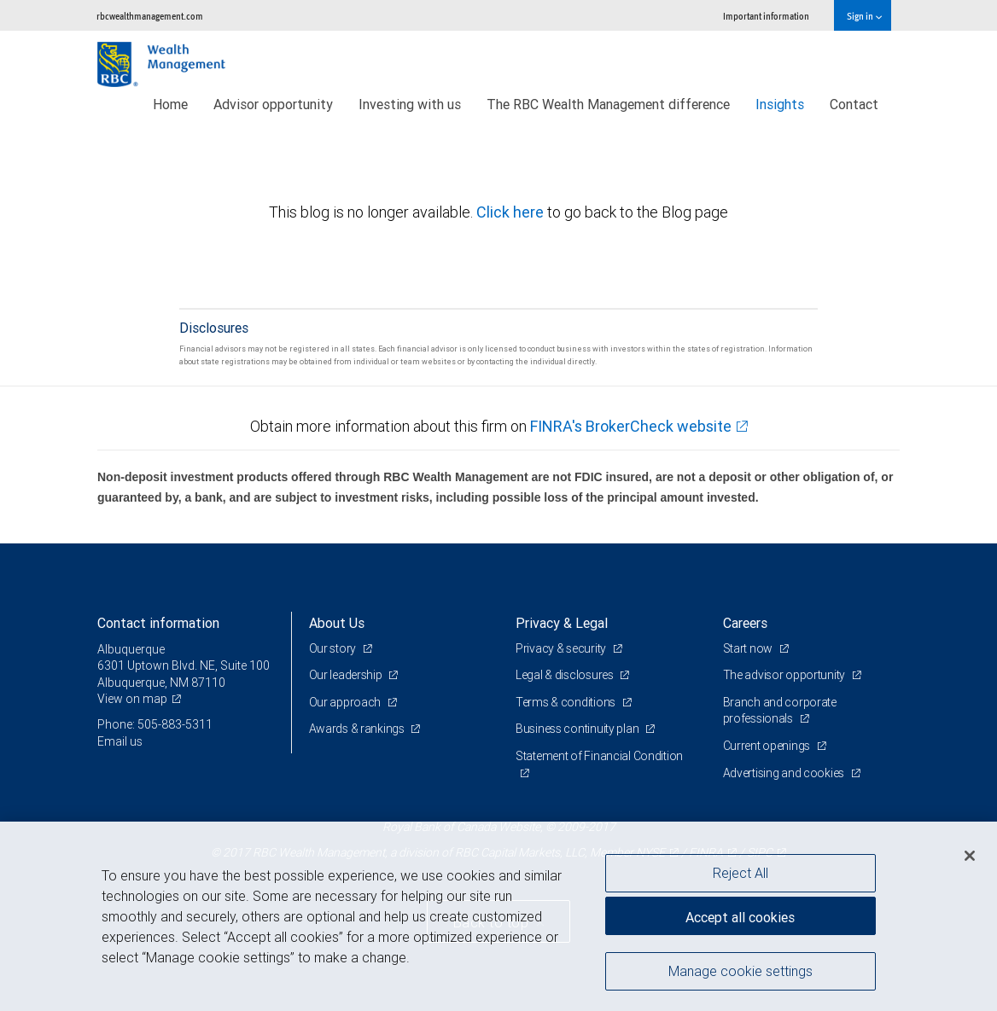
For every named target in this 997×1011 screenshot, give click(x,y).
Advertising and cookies (785, 773)
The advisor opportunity (785, 675)
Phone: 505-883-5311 (155, 724)
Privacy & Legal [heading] (562, 622)
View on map (132, 698)
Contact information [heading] (158, 622)
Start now (749, 648)
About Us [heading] (336, 622)
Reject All (740, 872)
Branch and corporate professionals (780, 710)
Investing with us (410, 104)
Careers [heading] (745, 622)
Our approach (346, 702)
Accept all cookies (740, 917)
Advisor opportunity (273, 104)
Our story (334, 648)
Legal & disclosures (565, 675)
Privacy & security (562, 648)
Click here (511, 212)
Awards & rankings (358, 728)
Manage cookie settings (740, 970)
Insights (779, 104)
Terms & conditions (567, 702)
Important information (766, 15)
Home (170, 104)
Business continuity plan (578, 728)
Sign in (864, 15)
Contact (854, 104)
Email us (120, 741)
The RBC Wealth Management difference (608, 104)
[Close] (969, 855)
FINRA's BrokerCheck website (631, 426)
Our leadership (347, 675)
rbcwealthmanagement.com (149, 15)
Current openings (768, 745)
